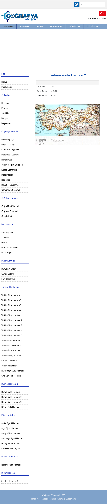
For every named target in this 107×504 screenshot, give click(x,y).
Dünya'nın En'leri (8, 269)
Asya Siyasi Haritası (9, 428)
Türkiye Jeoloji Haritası (11, 355)
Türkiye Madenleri (9, 365)
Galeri (40, 26)
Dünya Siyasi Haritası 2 (11, 397)
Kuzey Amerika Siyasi (10, 448)
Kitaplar (4, 108)
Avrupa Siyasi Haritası (10, 433)
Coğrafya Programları (10, 211)
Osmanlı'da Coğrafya (10, 190)
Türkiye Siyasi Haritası (10, 315)
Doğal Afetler (7, 175)
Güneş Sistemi (7, 274)
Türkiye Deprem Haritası (12, 340)
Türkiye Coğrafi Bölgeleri (12, 164)
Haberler (5, 82)
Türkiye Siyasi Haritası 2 (11, 320)
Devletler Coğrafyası (10, 185)
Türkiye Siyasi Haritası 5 (11, 335)
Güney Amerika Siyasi (10, 443)
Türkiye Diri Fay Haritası (11, 345)
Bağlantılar (6, 123)
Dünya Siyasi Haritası (10, 392)
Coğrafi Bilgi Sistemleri (11, 206)
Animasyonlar (7, 232)
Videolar (5, 237)
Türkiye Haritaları (10, 287)
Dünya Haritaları (9, 384)
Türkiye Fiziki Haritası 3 (11, 305)
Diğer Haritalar (8, 473)
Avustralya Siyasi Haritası (12, 438)
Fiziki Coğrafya (7, 139)
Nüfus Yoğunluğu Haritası (12, 370)
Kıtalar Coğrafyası (9, 169)
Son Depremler (8, 279)
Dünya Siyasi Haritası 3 (11, 402)
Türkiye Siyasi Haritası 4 (11, 330)
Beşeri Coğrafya (8, 144)
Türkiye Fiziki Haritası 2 (11, 300)
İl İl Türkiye (92, 26)
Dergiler (4, 118)
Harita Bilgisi (6, 159)
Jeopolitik (5, 180)
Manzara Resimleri (9, 247)
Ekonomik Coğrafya (10, 149)
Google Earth (7, 216)
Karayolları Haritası (9, 360)
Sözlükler (74, 26)
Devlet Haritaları (9, 456)
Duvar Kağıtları (7, 252)
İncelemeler (56, 26)
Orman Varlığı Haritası (11, 375)
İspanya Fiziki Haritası (10, 464)
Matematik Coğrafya (10, 154)
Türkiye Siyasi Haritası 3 (11, 325)
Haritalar (24, 26)
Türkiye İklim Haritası (10, 350)
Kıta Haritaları (8, 415)
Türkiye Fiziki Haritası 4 (11, 310)
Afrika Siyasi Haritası (10, 423)
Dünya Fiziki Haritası (10, 407)
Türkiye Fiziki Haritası (10, 295)
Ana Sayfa (8, 26)
